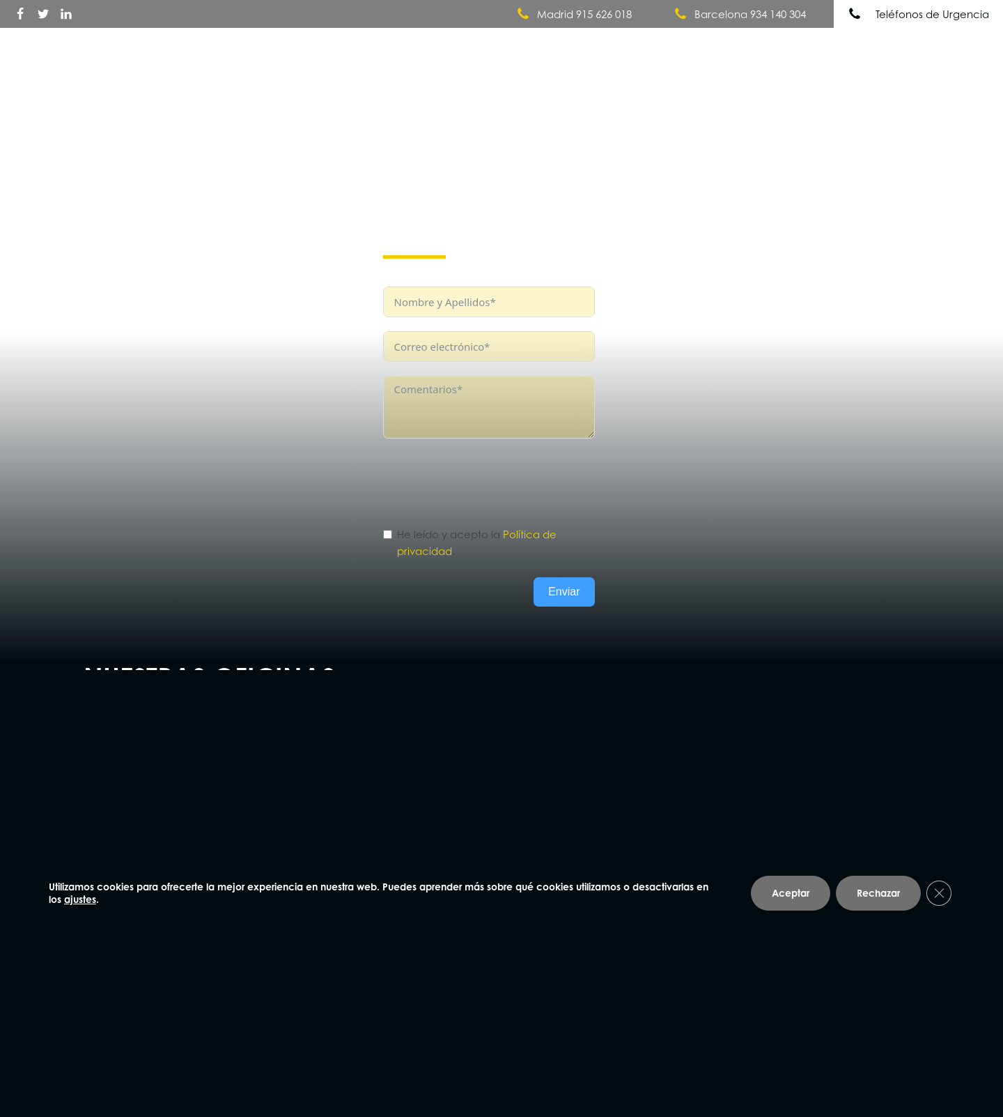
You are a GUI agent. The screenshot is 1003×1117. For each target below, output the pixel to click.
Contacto (949, 50)
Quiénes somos (643, 51)
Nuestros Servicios (772, 51)
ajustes (80, 900)
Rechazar (878, 893)
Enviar (564, 592)
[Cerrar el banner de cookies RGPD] (938, 893)
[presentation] (489, 480)
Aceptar (790, 893)
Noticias (875, 50)
